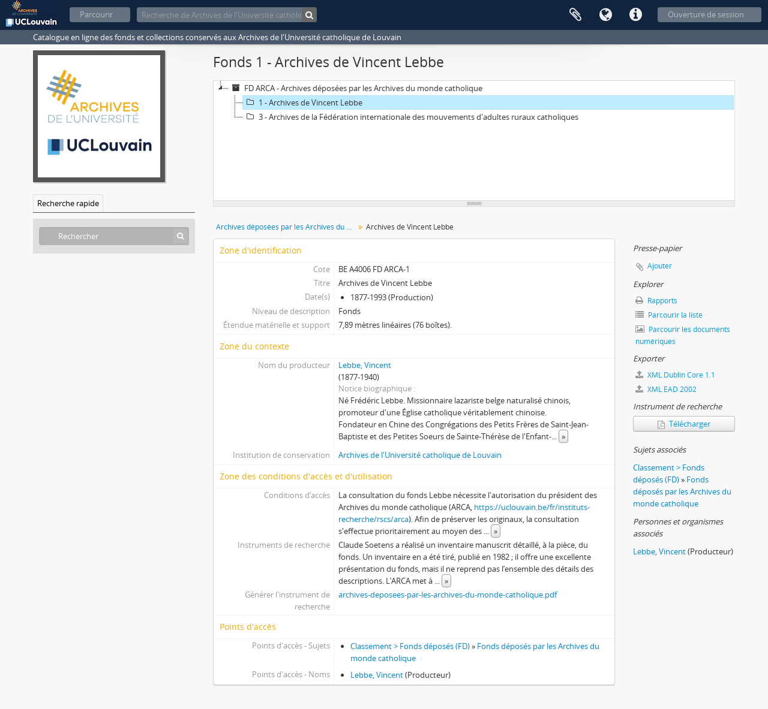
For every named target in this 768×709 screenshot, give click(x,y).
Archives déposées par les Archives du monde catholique (286, 227)
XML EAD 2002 (666, 389)
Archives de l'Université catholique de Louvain (420, 454)
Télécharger (684, 423)
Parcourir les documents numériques (682, 335)
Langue (605, 15)
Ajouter (659, 266)
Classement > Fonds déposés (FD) (410, 646)
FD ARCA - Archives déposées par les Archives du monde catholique (355, 88)
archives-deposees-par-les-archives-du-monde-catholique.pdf (447, 594)
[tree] (474, 141)
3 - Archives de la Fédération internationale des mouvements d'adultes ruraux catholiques (410, 117)
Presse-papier (575, 15)
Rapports (656, 300)
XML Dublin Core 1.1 (675, 375)
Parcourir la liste (669, 315)
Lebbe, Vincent (364, 365)
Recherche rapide (68, 203)
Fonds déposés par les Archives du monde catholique (682, 491)
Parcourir (96, 14)
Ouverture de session (706, 14)
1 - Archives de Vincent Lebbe (302, 102)
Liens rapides (635, 15)
